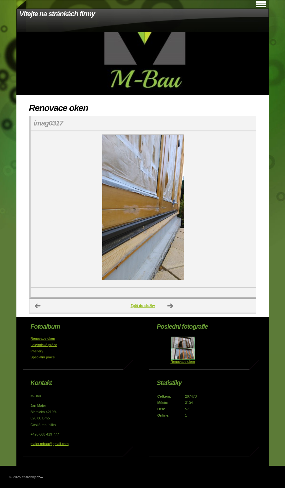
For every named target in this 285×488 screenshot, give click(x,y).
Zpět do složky (143, 306)
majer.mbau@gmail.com (50, 444)
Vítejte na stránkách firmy (57, 14)
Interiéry (37, 351)
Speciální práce (43, 357)
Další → (170, 306)
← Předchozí (38, 306)
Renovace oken (43, 338)
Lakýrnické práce (44, 345)
